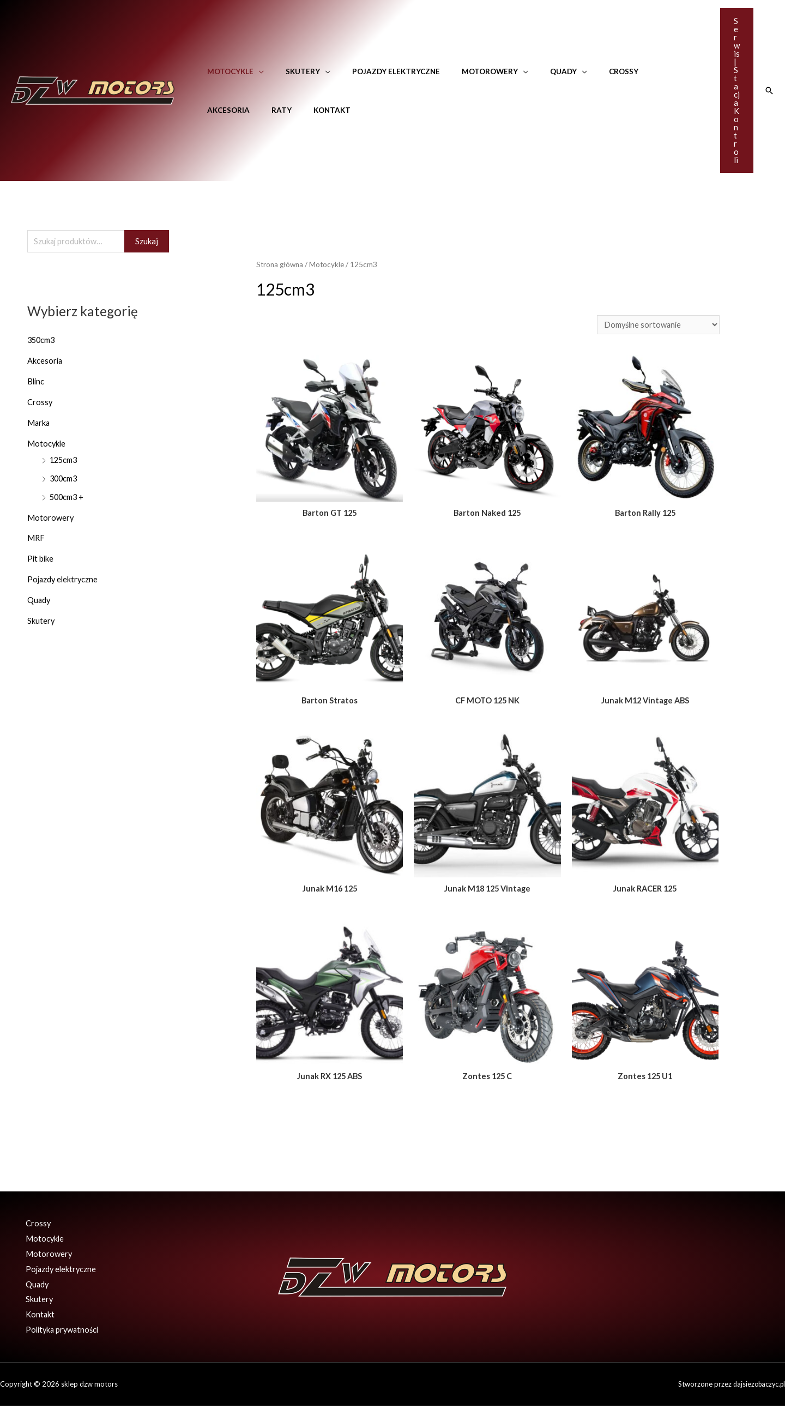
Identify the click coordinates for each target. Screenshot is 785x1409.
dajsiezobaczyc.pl (757, 1387)
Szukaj (146, 241)
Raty (214, 110)
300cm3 (64, 479)
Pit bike (41, 559)
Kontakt (257, 110)
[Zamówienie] (657, 325)
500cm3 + (68, 497)
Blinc (36, 382)
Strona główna (281, 264)
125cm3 (64, 460)
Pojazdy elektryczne (378, 71)
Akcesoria (635, 71)
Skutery (292, 71)
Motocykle (227, 71)
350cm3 (42, 341)
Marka (39, 423)
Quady (531, 71)
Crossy (585, 71)
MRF (36, 538)
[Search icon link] (769, 90)
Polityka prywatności (60, 1333)
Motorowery (465, 71)
